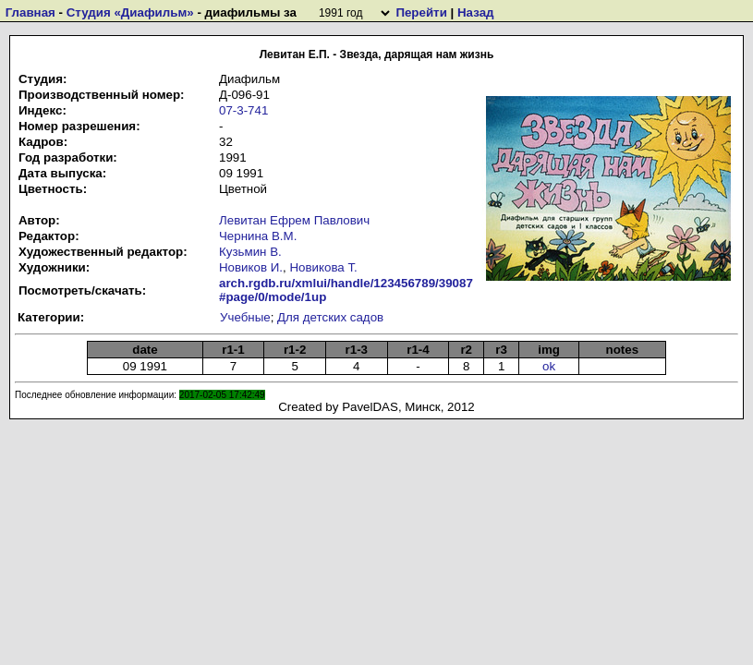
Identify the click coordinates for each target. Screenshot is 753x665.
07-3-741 (243, 110)
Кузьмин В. (250, 252)
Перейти (420, 12)
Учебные (245, 317)
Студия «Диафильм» (130, 12)
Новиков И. (251, 267)
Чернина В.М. (258, 236)
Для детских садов (330, 317)
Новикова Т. (323, 267)
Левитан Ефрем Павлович (294, 220)
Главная (30, 12)
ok (548, 366)
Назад (475, 12)
